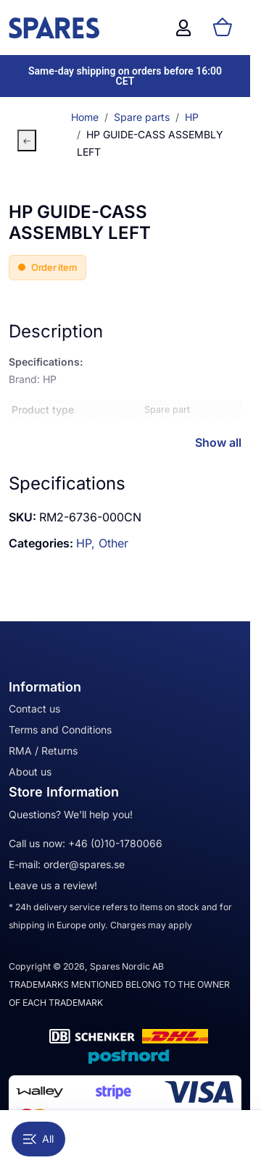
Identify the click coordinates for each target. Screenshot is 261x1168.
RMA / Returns (43, 750)
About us (30, 771)
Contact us (34, 708)
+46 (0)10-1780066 (115, 843)
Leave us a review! (53, 885)
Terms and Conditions (60, 729)
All (38, 1139)
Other (113, 543)
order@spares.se (84, 864)
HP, (87, 543)
